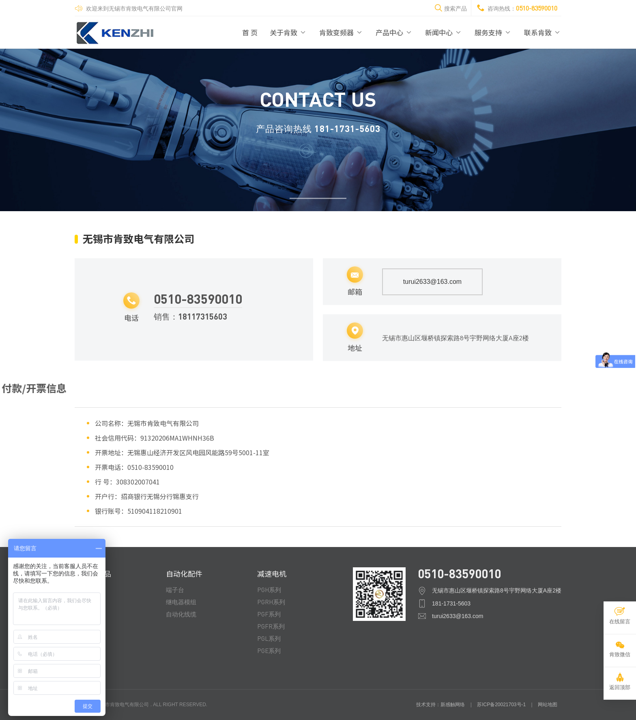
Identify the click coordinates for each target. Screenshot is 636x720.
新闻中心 (443, 32)
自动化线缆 (181, 614)
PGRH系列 (271, 602)
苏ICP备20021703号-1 (501, 704)
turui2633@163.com (432, 281)
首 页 (250, 32)
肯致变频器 (341, 32)
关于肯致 (288, 32)
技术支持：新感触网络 (440, 704)
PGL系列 (269, 638)
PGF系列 (269, 614)
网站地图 (547, 704)
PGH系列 (269, 590)
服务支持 (493, 32)
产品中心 (394, 32)
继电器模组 (181, 602)
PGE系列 (269, 650)
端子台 (175, 590)
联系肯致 (542, 32)
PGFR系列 (271, 626)
